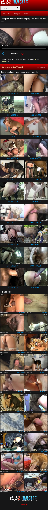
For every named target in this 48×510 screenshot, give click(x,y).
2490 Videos (12, 180)
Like (5, 53)
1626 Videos (12, 287)
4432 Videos (12, 137)
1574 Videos (35, 287)
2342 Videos (12, 201)
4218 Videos (35, 137)
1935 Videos (12, 244)
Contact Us (24, 504)
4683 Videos (35, 115)
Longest (17, 14)
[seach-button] (18, 8)
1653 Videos (35, 266)
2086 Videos (12, 223)
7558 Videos (35, 93)
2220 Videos (35, 201)
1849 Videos (35, 244)
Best (3, 14)
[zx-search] (10, 8)
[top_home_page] (15, 2)
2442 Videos (35, 180)
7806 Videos (12, 93)
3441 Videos (12, 158)
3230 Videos (35, 158)
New (9, 14)
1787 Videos (12, 266)
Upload (25, 14)
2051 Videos (35, 223)
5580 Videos (12, 115)
